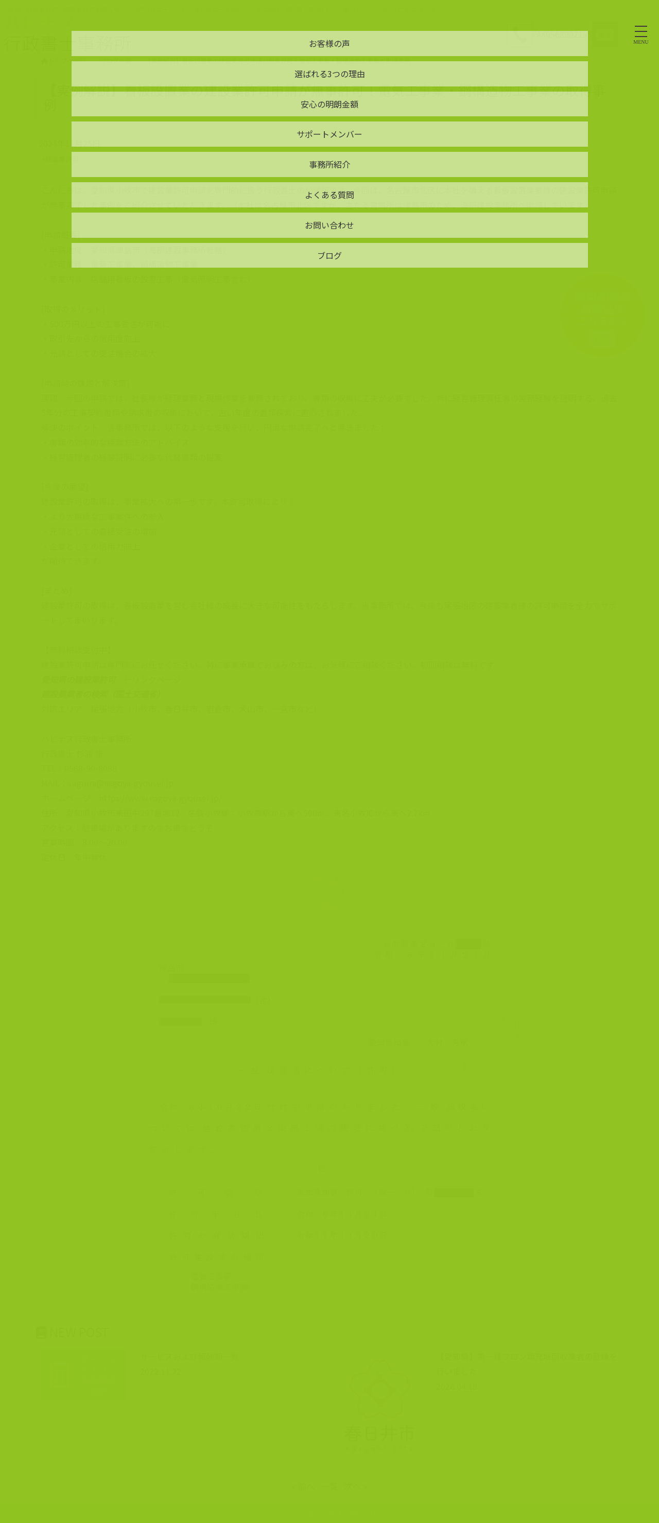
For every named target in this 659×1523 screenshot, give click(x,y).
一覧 (329, 1486)
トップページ (63, 60)
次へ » (355, 1486)
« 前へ (303, 1486)
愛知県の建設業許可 (78, 679)
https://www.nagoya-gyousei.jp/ (160, 798)
